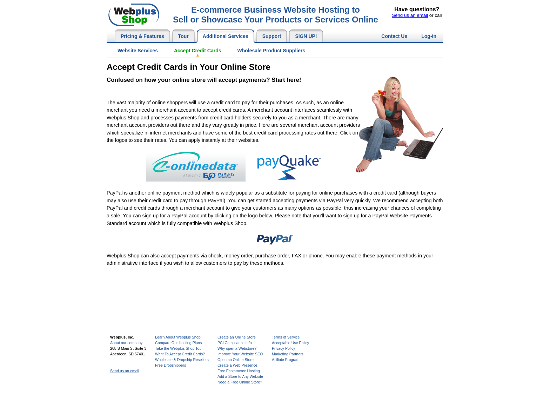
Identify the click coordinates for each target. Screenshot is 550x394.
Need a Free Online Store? (239, 382)
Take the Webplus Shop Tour (179, 348)
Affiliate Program (286, 359)
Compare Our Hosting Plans (178, 343)
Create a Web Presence (237, 365)
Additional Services (225, 36)
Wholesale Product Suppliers (271, 50)
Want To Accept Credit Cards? (180, 354)
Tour (183, 36)
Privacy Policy (283, 348)
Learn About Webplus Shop (178, 337)
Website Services (138, 50)
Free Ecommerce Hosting (238, 371)
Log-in (428, 36)
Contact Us (394, 36)
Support (271, 36)
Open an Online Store (235, 359)
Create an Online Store (236, 337)
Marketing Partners (287, 354)
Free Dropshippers (170, 365)
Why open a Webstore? (236, 348)
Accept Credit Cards (197, 50)
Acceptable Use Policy (290, 343)
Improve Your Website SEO (240, 354)
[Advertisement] (234, 90)
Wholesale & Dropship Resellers (182, 359)
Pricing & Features (142, 36)
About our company (126, 343)
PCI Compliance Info (234, 343)
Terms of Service (286, 337)
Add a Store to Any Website (240, 376)
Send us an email (410, 15)
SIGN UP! (306, 36)
